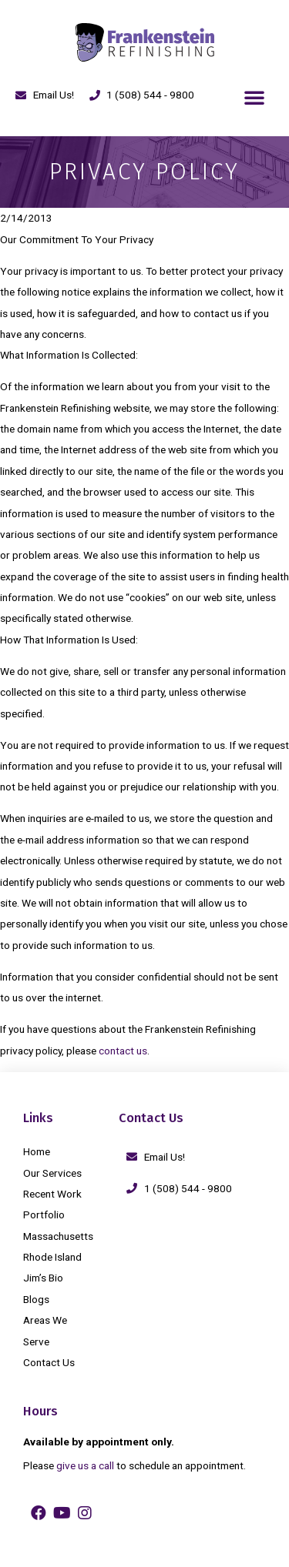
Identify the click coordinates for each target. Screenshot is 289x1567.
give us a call (85, 1465)
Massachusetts (58, 1236)
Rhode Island (52, 1257)
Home (36, 1151)
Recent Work (52, 1194)
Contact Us (49, 1362)
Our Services (52, 1173)
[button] (254, 97)
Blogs (36, 1299)
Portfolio (44, 1214)
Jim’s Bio (43, 1277)
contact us (123, 1050)
